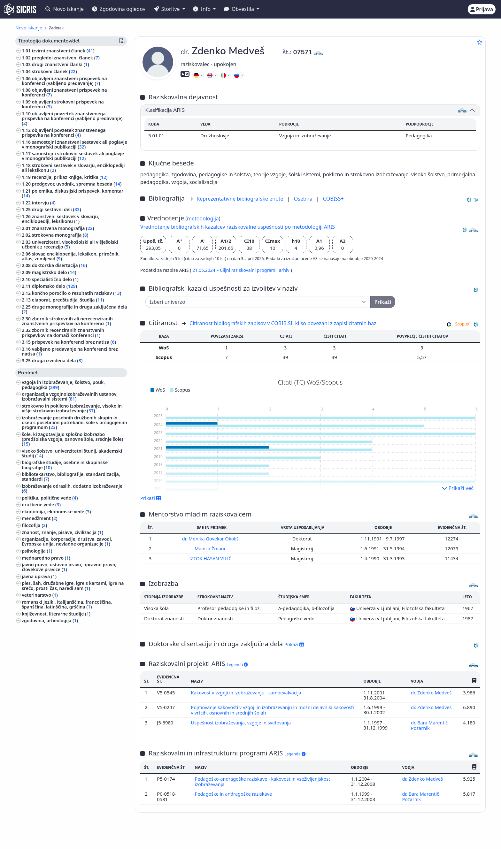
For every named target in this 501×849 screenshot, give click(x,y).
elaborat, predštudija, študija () (68, 300)
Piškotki (60, 841)
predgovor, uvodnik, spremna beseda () (77, 184)
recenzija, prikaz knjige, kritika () (70, 177)
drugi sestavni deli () (56, 209)
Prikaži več (458, 488)
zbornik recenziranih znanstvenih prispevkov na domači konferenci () (63, 332)
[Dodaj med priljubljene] (479, 42)
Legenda (237, 664)
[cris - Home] (20, 9)
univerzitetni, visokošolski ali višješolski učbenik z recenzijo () (70, 244)
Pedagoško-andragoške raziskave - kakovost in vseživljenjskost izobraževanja (264, 779)
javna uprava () (39, 576)
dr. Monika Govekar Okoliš (211, 538)
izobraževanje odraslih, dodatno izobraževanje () (72, 488)
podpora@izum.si (439, 834)
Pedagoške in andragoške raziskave (235, 792)
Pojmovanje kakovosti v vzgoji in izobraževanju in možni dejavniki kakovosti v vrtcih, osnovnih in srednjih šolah (263, 709)
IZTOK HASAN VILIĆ (211, 558)
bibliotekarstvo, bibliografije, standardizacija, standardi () (71, 476)
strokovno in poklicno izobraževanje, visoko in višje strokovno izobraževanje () (72, 408)
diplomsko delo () (54, 286)
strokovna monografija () (60, 235)
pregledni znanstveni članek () (66, 58)
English (271, 834)
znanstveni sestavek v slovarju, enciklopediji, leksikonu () (60, 218)
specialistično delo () (55, 279)
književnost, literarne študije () (56, 614)
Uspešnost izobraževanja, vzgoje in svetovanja (242, 721)
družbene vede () (41, 504)
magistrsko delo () (54, 272)
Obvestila (239, 8)
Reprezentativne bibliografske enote (241, 198)
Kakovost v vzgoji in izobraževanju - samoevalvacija (247, 692)
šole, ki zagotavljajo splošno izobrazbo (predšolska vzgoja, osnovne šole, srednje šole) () (72, 439)
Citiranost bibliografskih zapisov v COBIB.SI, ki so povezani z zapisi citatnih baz (282, 323)
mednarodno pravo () (46, 558)
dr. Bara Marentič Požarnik (429, 724)
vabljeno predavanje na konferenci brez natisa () (70, 351)
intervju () (44, 203)
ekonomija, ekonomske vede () (56, 512)
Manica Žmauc (211, 548)
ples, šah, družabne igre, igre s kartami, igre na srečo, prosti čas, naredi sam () (73, 585)
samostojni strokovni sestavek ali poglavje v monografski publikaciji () (73, 155)
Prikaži (150, 498)
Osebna (304, 198)
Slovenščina (234, 834)
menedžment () (39, 518)
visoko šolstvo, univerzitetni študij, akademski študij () (72, 453)
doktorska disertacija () (59, 265)
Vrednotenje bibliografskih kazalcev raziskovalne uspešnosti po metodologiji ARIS (237, 226)
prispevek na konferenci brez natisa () (74, 342)
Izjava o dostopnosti (94, 841)
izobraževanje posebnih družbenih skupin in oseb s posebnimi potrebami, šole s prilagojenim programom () (74, 422)
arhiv (285, 270)
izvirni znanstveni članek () (63, 51)
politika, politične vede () (50, 498)
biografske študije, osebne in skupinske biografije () (65, 464)
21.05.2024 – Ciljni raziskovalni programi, (235, 270)
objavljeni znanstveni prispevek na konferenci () (64, 92)
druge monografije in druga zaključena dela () (74, 309)
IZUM (56, 834)
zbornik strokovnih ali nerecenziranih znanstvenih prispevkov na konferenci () (67, 321)
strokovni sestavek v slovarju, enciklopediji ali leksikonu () (73, 167)
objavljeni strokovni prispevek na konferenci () (63, 104)
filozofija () (34, 525)
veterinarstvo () (40, 595)
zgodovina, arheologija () (50, 620)
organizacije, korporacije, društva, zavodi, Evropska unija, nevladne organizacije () (67, 541)
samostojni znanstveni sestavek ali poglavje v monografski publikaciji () (74, 144)
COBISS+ (333, 198)
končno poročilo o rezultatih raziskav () (76, 293)
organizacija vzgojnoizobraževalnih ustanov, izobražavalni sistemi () (70, 396)
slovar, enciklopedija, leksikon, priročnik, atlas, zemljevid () (70, 256)
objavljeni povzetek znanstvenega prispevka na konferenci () (63, 132)
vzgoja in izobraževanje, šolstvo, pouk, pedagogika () (63, 384)
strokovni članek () (54, 71)
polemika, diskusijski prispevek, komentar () (72, 193)
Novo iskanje (64, 8)
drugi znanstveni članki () (60, 64)
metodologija (203, 218)
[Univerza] (258, 302)
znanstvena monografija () (63, 228)
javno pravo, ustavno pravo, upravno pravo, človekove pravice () (69, 567)
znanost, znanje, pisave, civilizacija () (62, 532)
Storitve (167, 8)
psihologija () (37, 551)
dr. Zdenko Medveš (432, 692)
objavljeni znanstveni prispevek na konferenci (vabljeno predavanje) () (64, 80)
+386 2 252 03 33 (395, 834)
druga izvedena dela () (57, 360)
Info (202, 8)
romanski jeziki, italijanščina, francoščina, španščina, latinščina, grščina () (67, 604)
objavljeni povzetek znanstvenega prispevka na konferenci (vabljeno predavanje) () (72, 118)
